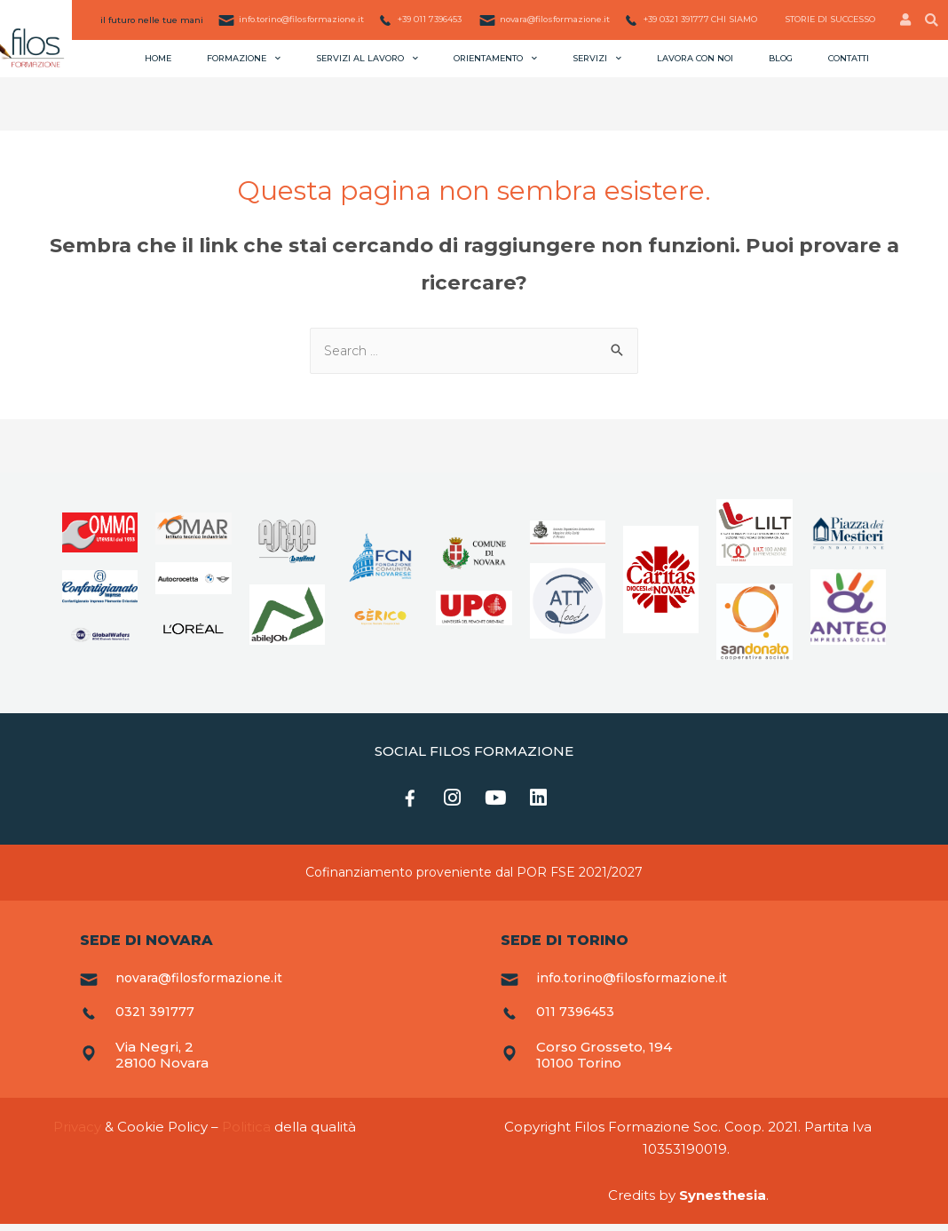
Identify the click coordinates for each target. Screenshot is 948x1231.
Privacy (77, 1133)
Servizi (597, 57)
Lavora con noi (695, 58)
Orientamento (495, 57)
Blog (781, 58)
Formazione (243, 57)
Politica (246, 1133)
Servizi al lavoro (367, 57)
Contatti (848, 58)
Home (158, 58)
